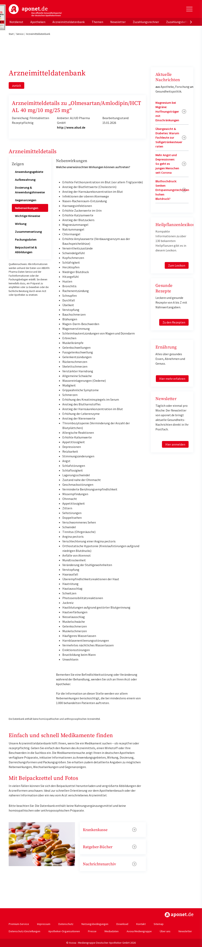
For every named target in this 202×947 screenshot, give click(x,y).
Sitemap (159, 924)
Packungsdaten (25, 239)
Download (122, 924)
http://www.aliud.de (71, 127)
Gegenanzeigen (25, 200)
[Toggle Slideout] (189, 9)
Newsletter (118, 22)
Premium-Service (19, 924)
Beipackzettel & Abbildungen (26, 249)
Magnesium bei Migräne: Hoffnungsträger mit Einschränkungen (167, 111)
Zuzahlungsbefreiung (180, 22)
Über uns (165, 931)
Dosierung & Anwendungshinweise (30, 189)
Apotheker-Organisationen (64, 931)
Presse (92, 931)
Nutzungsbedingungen (94, 924)
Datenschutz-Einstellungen (24, 931)
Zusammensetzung (28, 232)
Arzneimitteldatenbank (68, 22)
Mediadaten (112, 931)
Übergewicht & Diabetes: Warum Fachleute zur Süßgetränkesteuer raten (168, 137)
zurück (16, 85)
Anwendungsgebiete (29, 172)
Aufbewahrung (25, 180)
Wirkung (20, 224)
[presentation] (191, 22)
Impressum (43, 924)
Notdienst (16, 22)
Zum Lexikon (176, 265)
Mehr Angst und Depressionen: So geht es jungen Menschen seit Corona (167, 164)
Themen (97, 22)
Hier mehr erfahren (172, 379)
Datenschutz (65, 924)
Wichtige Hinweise (27, 216)
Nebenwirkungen (26, 208)
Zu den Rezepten (174, 322)
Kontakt (141, 924)
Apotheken (37, 22)
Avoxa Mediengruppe (139, 931)
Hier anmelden (175, 444)
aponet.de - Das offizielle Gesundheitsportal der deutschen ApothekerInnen (35, 10)
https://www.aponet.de (179, 914)
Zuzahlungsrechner (146, 22)
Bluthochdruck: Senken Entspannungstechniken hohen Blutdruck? (172, 190)
